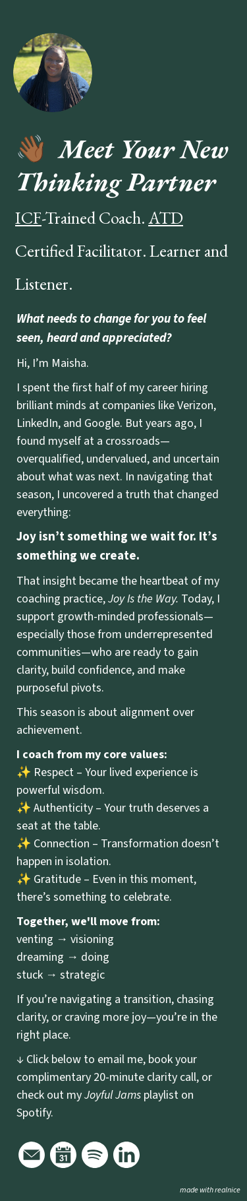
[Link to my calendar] (63, 1155)
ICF (28, 218)
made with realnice (210, 1190)
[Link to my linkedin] (126, 1155)
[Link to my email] (31, 1155)
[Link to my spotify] (95, 1155)
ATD (165, 218)
